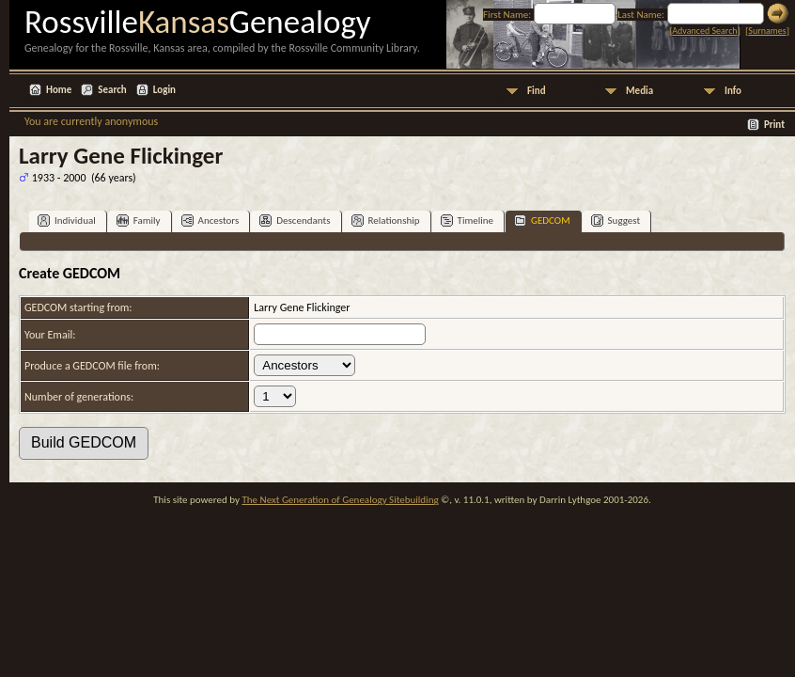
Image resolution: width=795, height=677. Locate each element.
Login (164, 90)
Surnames (767, 30)
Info (733, 91)
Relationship (385, 220)
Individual (67, 220)
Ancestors (210, 220)
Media (639, 91)
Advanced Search (704, 30)
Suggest (616, 220)
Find (536, 91)
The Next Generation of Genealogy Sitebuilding (340, 500)
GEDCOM (542, 220)
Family (139, 220)
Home (58, 90)
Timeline (467, 220)
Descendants (294, 220)
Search (112, 90)
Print (774, 124)
